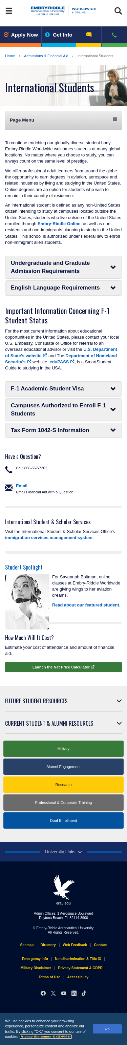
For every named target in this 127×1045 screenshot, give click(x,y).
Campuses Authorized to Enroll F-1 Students (63, 409)
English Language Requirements (63, 287)
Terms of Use (49, 977)
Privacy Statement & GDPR (46, 1037)
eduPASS (62, 361)
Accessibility (78, 977)
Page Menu (63, 120)
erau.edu (64, 890)
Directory (48, 945)
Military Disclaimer (35, 968)
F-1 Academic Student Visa (63, 388)
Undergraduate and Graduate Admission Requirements (63, 267)
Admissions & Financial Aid (46, 56)
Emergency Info (35, 959)
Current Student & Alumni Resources (49, 723)
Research (64, 785)
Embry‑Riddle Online (59, 223)
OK (107, 1028)
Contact (100, 945)
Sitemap (27, 945)
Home (10, 56)
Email (21, 485)
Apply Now (20, 35)
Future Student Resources (36, 701)
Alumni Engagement (63, 767)
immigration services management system (48, 537)
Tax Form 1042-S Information (63, 430)
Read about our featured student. (86, 604)
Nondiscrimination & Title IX (78, 959)
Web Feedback (75, 945)
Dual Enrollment (63, 820)
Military (63, 749)
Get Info (58, 35)
